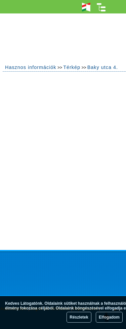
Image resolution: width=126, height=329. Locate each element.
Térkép (71, 67)
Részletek (79, 317)
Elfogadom (109, 317)
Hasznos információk (30, 67)
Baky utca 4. (102, 67)
